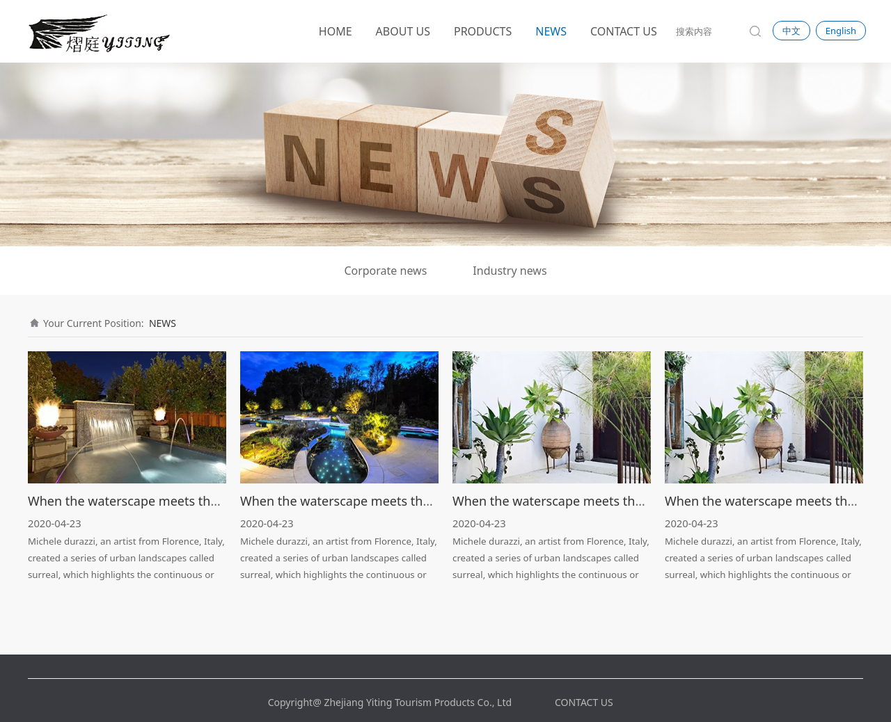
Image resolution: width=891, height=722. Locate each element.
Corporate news (385, 270)
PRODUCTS (483, 31)
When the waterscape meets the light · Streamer (170, 500)
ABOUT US (403, 31)
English (841, 30)
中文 (791, 30)
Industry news (509, 270)
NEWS (551, 31)
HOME (335, 31)
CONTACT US (623, 31)
